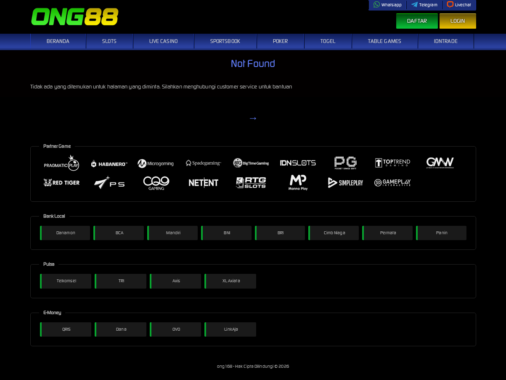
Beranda (58, 41)
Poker (280, 41)
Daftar (417, 20)
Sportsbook (225, 41)
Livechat (459, 5)
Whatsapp (387, 5)
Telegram (424, 5)
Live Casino (163, 41)
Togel (328, 41)
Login (457, 20)
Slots (109, 41)
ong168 (225, 366)
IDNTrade (446, 41)
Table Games (384, 41)
